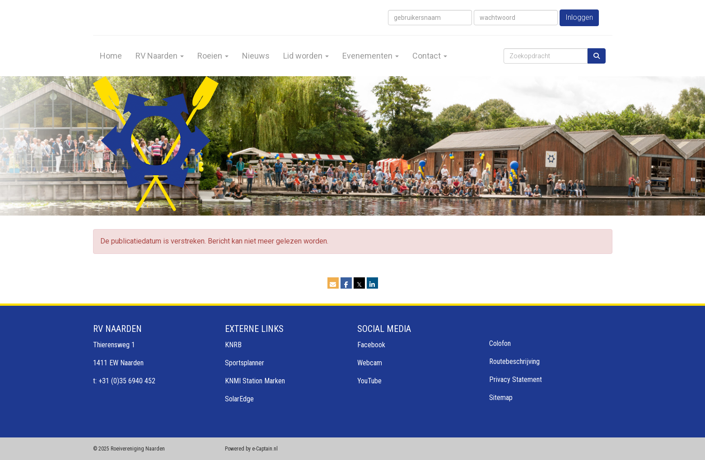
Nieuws (256, 55)
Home (111, 55)
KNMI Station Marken (255, 381)
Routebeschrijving (514, 361)
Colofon (500, 343)
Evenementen (370, 55)
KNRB (233, 344)
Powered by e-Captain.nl (251, 449)
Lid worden (306, 55)
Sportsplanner (244, 363)
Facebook (371, 344)
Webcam (369, 363)
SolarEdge (239, 399)
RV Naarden (159, 55)
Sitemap (501, 397)
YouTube (369, 381)
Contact (429, 55)
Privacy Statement (515, 379)
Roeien (213, 55)
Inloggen (579, 17)
